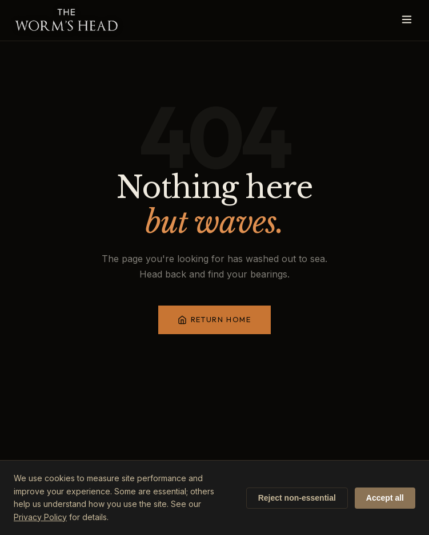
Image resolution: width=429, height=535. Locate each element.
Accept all (385, 497)
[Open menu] (406, 20)
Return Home (214, 319)
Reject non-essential (297, 497)
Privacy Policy (40, 517)
